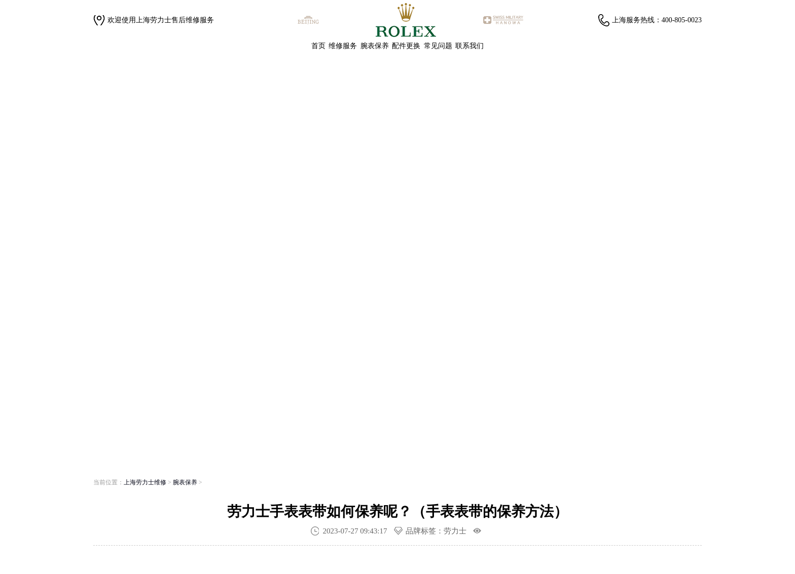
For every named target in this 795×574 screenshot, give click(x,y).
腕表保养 (374, 46)
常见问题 (438, 46)
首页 (318, 46)
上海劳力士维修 (145, 482)
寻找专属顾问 (243, 330)
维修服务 (343, 46)
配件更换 (406, 46)
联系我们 (469, 46)
